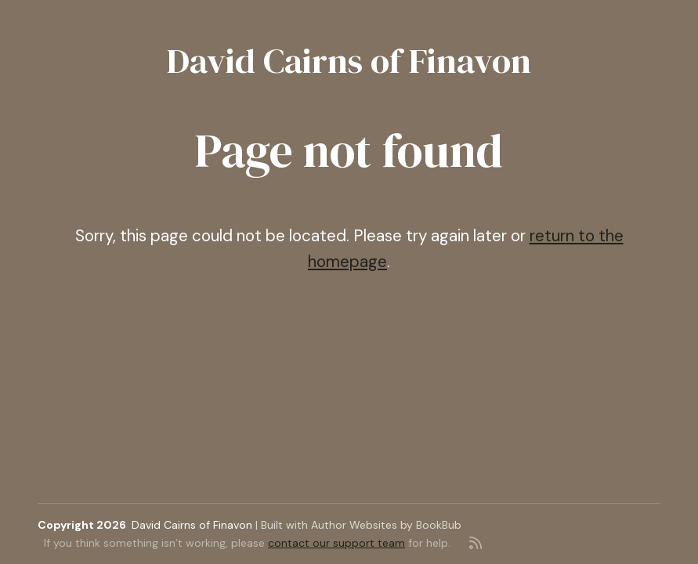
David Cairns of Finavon (349, 61)
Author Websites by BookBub (386, 525)
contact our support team (336, 543)
